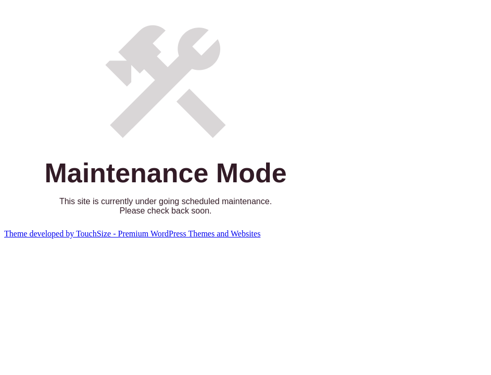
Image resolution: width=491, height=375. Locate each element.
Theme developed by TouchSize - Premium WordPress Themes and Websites (132, 233)
